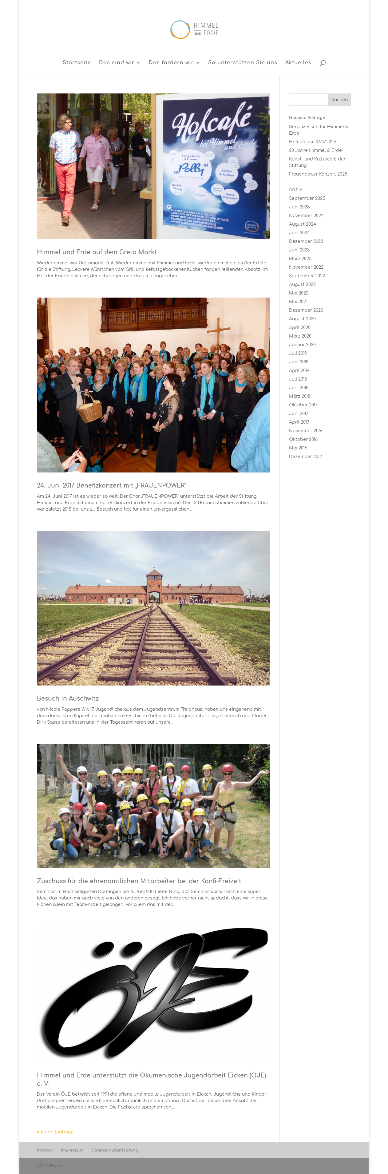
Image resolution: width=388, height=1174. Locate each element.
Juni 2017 (298, 413)
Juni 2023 (299, 250)
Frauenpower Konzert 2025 (318, 174)
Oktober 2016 (303, 439)
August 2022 (302, 284)
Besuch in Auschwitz (68, 698)
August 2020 (302, 319)
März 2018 (299, 396)
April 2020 (300, 327)
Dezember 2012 (305, 456)
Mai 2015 (298, 448)
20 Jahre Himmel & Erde (315, 150)
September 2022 (307, 276)
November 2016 (305, 431)
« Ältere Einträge (55, 1132)
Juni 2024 (299, 233)
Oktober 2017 (303, 405)
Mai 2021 (298, 301)
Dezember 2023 (306, 241)
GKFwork (54, 1166)
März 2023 (300, 258)
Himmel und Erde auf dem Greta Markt (97, 252)
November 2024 (306, 215)
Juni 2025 (299, 207)
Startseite (77, 63)
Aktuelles (298, 63)
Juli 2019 (298, 353)
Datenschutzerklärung (114, 1150)
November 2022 (306, 267)
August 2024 (302, 224)
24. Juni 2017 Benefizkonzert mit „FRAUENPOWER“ (111, 485)
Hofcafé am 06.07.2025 (312, 142)
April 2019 (299, 370)
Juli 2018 (298, 379)
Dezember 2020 (306, 310)
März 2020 (300, 336)
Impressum (72, 1150)
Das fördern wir (171, 63)
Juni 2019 (298, 362)
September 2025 (307, 198)
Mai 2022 (298, 293)
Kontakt (45, 1150)
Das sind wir (117, 63)
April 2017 (299, 422)
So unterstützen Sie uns (242, 63)
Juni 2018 (298, 387)
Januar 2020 (302, 344)
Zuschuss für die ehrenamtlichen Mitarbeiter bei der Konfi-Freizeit (139, 881)
